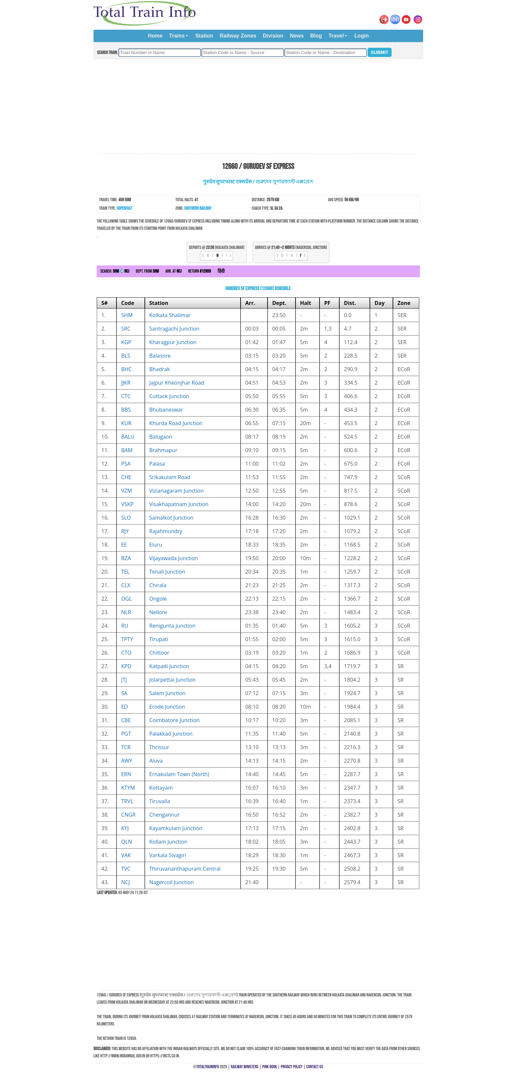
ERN (126, 774)
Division (273, 36)
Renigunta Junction (172, 625)
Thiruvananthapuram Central (185, 868)
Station (204, 36)
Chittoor (159, 652)
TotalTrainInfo (207, 1067)
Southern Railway (198, 208)
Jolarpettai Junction (172, 679)
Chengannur (164, 814)
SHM (127, 315)
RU (124, 625)
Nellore (158, 612)
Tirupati (158, 639)
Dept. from (147, 271)
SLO (126, 517)
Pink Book (269, 1067)
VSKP (127, 504)
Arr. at (173, 271)
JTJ (124, 679)
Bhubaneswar (166, 409)
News (297, 36)
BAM (127, 450)
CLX (125, 585)
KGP (126, 342)
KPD (126, 666)
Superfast (124, 208)
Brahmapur (163, 450)
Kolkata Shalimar (170, 315)
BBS (126, 409)
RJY (125, 531)
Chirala (158, 585)
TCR (126, 747)
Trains (177, 36)
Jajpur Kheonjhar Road (176, 382)
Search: (114, 271)
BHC (126, 369)
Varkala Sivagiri (167, 855)
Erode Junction (167, 706)
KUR (126, 423)
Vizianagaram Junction (176, 490)
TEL (125, 571)
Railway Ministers (244, 1067)
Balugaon (160, 436)
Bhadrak (159, 369)
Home (155, 36)
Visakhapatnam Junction (179, 504)
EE (124, 544)
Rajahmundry (165, 531)
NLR (126, 612)
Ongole (158, 598)
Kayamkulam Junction (175, 828)
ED (124, 706)
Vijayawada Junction (173, 558)
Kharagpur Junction (173, 342)
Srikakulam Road (170, 477)
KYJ (125, 828)
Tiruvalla (159, 801)
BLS (125, 355)
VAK (126, 855)
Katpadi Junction (169, 666)
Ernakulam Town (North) (179, 774)
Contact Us (314, 1067)
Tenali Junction (167, 571)
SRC (126, 328)
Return (199, 271)
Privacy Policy (292, 1067)
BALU (127, 436)
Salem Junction (167, 693)
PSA (126, 463)
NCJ (125, 882)
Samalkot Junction (171, 517)
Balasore (160, 355)
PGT (126, 733)
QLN (126, 841)
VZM (126, 490)
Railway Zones (238, 36)
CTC (126, 396)
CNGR (128, 814)
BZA (126, 558)
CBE (126, 720)
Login (361, 36)
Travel (336, 36)
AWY (126, 760)
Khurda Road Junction (176, 423)
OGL (126, 598)
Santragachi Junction (174, 328)
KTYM (128, 787)
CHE (126, 477)
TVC (125, 868)
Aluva (156, 760)
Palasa (157, 463)
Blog (316, 36)
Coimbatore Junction (174, 720)
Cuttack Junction (169, 396)
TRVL (127, 801)
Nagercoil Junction (171, 882)
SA (124, 693)
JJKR (125, 382)
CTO (126, 652)
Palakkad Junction (171, 733)
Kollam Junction (168, 841)
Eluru (155, 544)
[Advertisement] (258, 107)
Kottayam (161, 787)
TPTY (127, 639)
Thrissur (159, 747)
